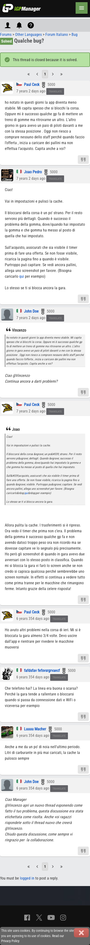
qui (21, 276)
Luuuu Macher (35, 729)
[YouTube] (51, 917)
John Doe (31, 311)
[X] (39, 917)
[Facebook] (27, 917)
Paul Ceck (31, 84)
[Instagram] (63, 917)
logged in (27, 878)
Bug (75, 34)
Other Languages (28, 34)
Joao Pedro (33, 172)
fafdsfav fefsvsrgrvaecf (42, 670)
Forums (6, 34)
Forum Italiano (56, 34)
